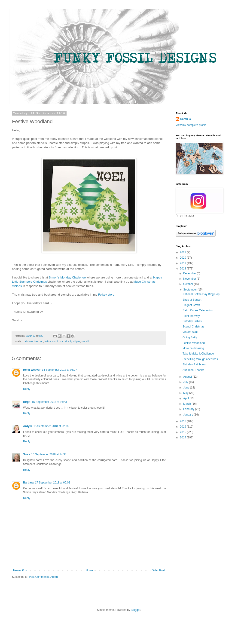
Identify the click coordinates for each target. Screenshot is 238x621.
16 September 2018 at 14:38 (48, 454)
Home (89, 570)
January (188, 414)
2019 (183, 263)
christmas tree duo (33, 341)
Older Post (158, 570)
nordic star (58, 341)
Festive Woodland (194, 343)
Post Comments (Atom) (43, 576)
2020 (183, 257)
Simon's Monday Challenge (67, 277)
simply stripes (72, 341)
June (186, 387)
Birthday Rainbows (194, 364)
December (190, 273)
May (186, 393)
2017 (183, 421)
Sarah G (185, 119)
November (190, 278)
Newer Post (20, 570)
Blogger (135, 610)
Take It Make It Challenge (198, 353)
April (186, 398)
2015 (183, 432)
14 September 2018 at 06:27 (59, 369)
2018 (183, 268)
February (189, 409)
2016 (183, 426)
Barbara (28, 482)
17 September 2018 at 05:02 (52, 482)
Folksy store (106, 294)
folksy (48, 341)
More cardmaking (193, 348)
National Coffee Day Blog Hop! (201, 294)
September (190, 289)
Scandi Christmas (193, 326)
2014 (183, 437)
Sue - (26, 454)
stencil (85, 341)
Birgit (26, 402)
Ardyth (27, 426)
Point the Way (191, 316)
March (187, 403)
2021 (183, 252)
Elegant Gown (191, 305)
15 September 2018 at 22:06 (51, 426)
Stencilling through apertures (200, 359)
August (188, 376)
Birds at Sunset (192, 299)
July (186, 382)
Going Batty (190, 337)
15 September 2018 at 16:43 (49, 402)
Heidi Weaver (31, 369)
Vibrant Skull (190, 332)
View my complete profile (191, 125)
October (188, 284)
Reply (26, 389)
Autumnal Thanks (193, 370)
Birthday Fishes (192, 321)
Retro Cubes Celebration (198, 310)
